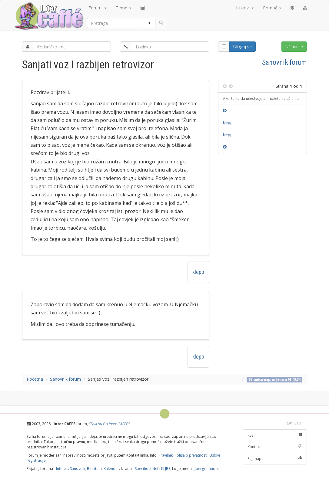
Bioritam (94, 468)
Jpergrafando (206, 468)
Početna (35, 379)
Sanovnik (77, 468)
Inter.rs (62, 468)
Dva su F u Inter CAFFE (109, 423)
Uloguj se (242, 46)
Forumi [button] (97, 8)
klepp (198, 272)
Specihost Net (146, 468)
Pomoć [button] (272, 8)
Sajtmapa (275, 458)
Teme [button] (123, 8)
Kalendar (111, 468)
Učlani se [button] (294, 46)
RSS (275, 435)
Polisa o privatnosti (191, 455)
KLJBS (165, 468)
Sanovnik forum (284, 62)
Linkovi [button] (245, 8)
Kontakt (275, 446)
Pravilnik (165, 455)
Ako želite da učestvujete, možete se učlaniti (261, 98)
